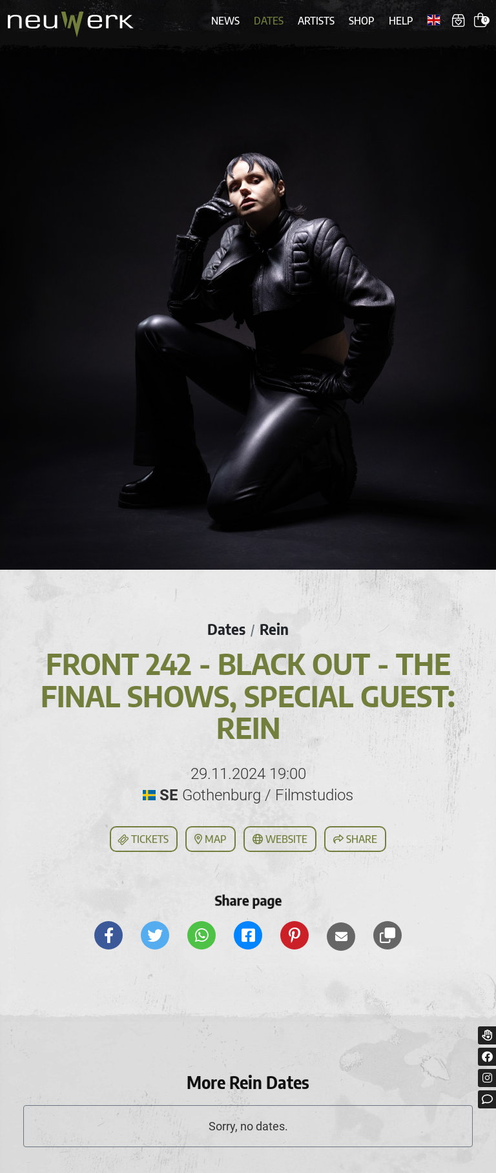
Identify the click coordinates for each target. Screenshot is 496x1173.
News (225, 20)
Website (280, 839)
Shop (362, 20)
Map (210, 839)
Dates (269, 20)
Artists (316, 20)
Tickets (143, 840)
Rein (274, 629)
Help (401, 20)
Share (355, 839)
